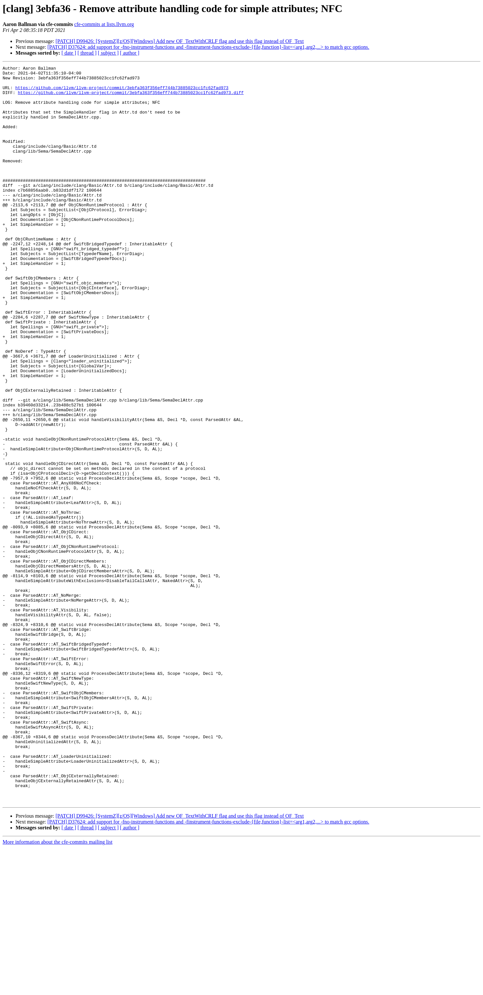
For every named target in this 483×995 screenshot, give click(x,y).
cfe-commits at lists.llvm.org (104, 24)
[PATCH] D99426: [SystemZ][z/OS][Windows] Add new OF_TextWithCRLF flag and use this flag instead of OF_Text (180, 41)
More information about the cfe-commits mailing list (58, 989)
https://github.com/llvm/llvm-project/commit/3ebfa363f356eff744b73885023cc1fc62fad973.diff (131, 98)
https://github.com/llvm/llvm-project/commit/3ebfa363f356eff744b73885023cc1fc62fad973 (121, 92)
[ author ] (130, 53)
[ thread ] (87, 53)
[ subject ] (108, 53)
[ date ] (68, 53)
